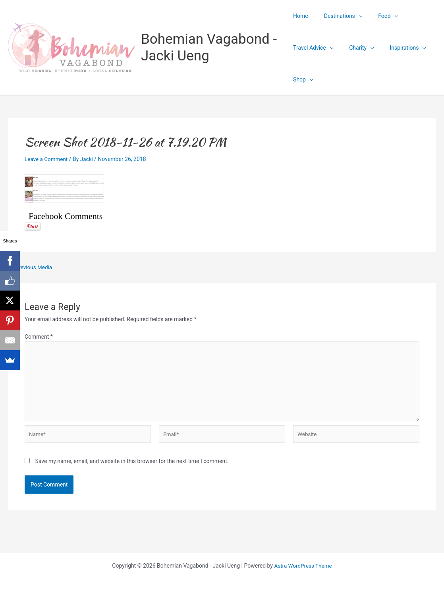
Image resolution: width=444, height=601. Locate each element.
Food (378, 16)
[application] (353, 16)
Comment (39, 336)
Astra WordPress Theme (303, 565)
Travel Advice (313, 48)
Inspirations (398, 48)
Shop (303, 79)
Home (300, 16)
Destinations (338, 16)
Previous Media (31, 267)
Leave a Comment (47, 159)
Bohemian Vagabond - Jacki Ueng (209, 47)
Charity (356, 48)
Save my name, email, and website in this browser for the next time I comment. (131, 464)
